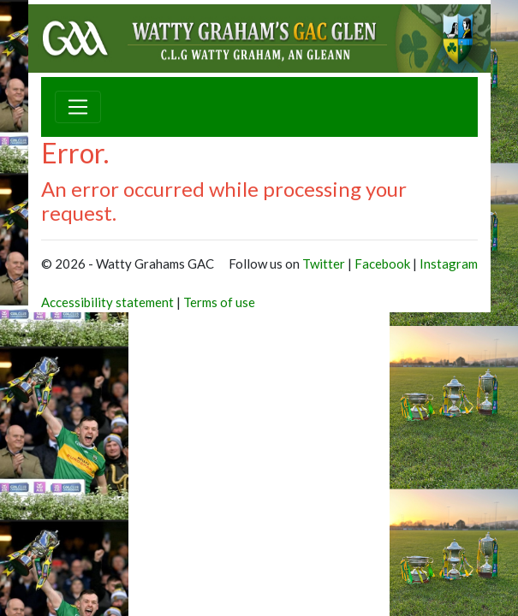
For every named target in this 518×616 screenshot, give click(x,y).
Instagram (449, 263)
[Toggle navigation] (78, 107)
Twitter (323, 263)
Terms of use (219, 302)
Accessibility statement (107, 302)
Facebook (382, 263)
